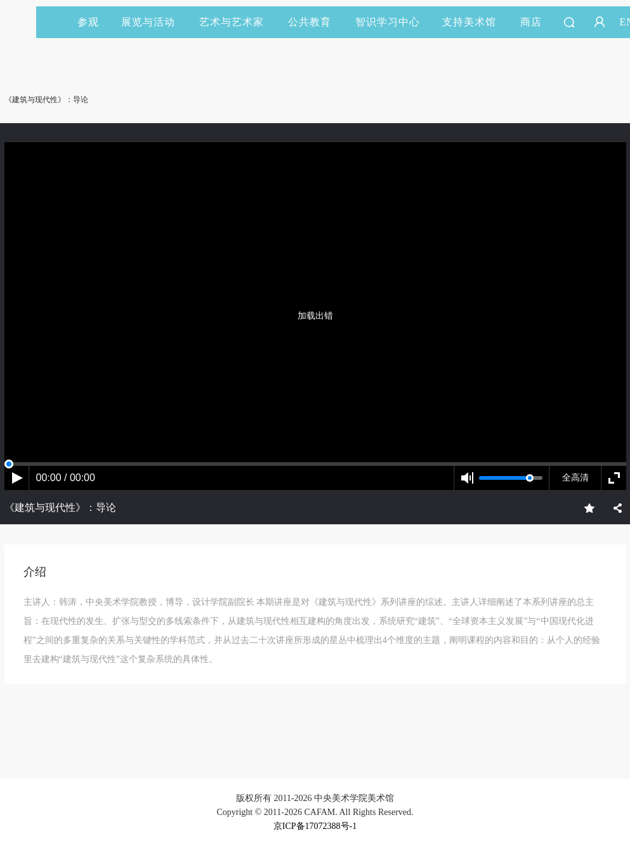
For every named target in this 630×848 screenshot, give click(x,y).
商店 (531, 22)
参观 (88, 22)
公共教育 (315, 22)
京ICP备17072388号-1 (315, 826)
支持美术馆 (475, 22)
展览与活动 (154, 22)
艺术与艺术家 (237, 22)
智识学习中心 (387, 22)
